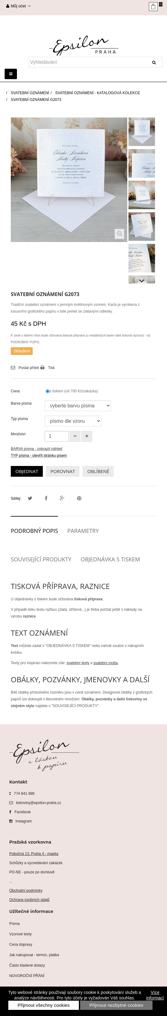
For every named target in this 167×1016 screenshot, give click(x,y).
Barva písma (22, 403)
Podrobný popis (34, 530)
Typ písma (20, 419)
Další (142, 280)
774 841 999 (22, 793)
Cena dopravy (20, 944)
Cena (16, 391)
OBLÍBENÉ (98, 471)
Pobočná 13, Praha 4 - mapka (33, 854)
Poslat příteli (28, 368)
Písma (14, 924)
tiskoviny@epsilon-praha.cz (35, 803)
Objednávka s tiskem (110, 559)
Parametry (83, 530)
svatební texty (78, 663)
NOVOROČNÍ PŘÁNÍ (26, 976)
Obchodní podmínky (25, 890)
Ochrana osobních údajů (29, 900)
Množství (18, 434)
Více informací (155, 995)
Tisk (51, 368)
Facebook (20, 812)
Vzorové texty (20, 934)
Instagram (20, 821)
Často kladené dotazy (27, 965)
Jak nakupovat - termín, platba (34, 955)
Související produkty (41, 559)
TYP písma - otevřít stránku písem (39, 455)
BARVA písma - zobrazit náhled (36, 449)
